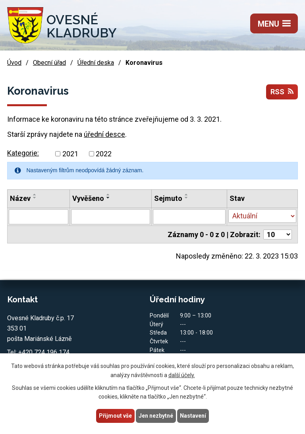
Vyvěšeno (88, 198)
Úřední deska (95, 62)
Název (20, 198)
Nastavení (193, 416)
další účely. (181, 375)
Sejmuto (168, 198)
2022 (104, 154)
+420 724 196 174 (43, 352)
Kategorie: (23, 153)
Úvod (14, 62)
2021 (70, 154)
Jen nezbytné (156, 416)
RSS (281, 92)
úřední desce (104, 134)
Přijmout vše (115, 416)
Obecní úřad (49, 62)
